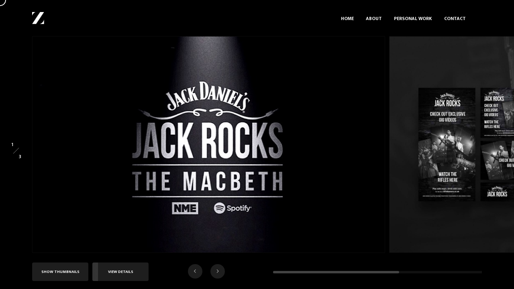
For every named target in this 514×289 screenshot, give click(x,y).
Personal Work (413, 18)
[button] (195, 271)
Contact (455, 18)
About (374, 18)
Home (347, 18)
